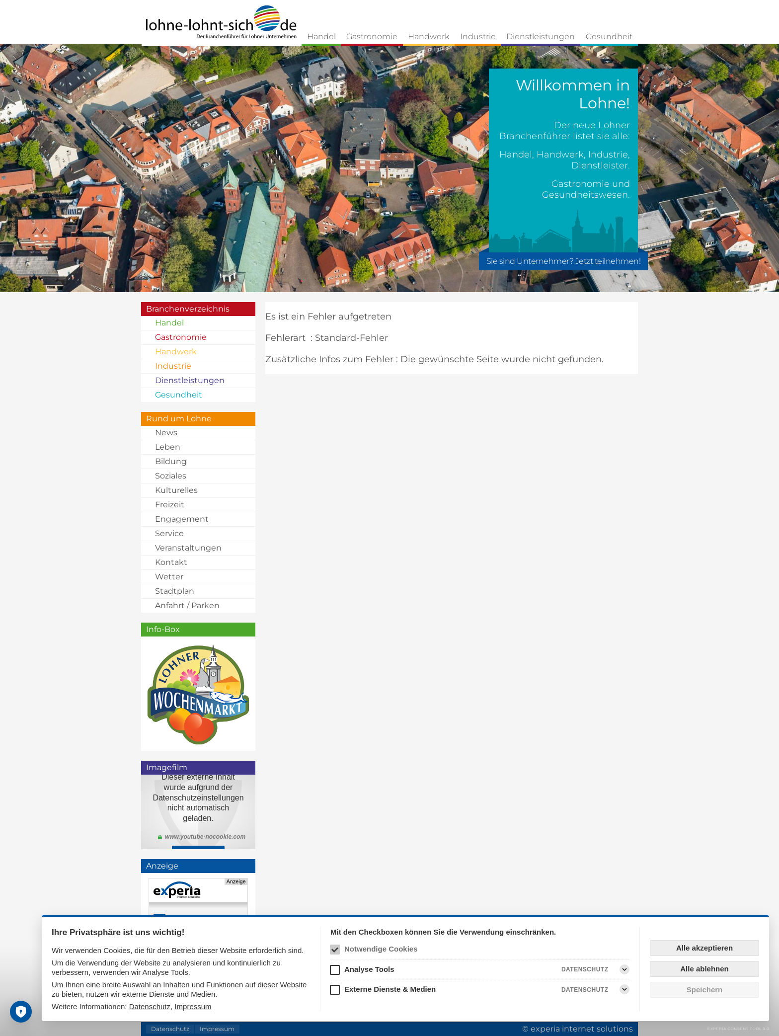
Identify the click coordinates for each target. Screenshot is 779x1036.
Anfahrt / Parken (187, 605)
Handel (321, 36)
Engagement (182, 519)
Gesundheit (609, 36)
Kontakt (171, 562)
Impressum (192, 1006)
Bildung (171, 461)
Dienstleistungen (540, 36)
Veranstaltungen (188, 548)
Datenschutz (149, 1006)
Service (169, 533)
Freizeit (169, 504)
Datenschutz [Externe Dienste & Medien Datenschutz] (585, 989)
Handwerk (428, 36)
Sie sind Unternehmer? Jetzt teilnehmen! (563, 261)
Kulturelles (176, 490)
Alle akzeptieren (704, 948)
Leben (167, 447)
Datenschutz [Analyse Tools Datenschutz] (585, 969)
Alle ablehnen (704, 968)
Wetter (169, 576)
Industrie (478, 36)
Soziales (170, 475)
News (166, 432)
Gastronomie (371, 36)
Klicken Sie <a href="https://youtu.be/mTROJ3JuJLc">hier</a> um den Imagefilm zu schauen (198, 812)
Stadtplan (174, 591)
